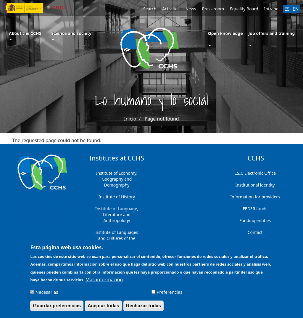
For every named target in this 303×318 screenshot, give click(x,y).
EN (296, 9)
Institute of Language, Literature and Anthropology (116, 214)
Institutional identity (255, 185)
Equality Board (244, 9)
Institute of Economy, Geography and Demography (117, 179)
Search (149, 9)
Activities (170, 9)
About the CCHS (25, 35)
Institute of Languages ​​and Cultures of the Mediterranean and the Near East (116, 241)
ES (287, 9)
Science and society (71, 35)
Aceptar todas (103, 308)
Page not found (162, 118)
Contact (255, 232)
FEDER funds (255, 208)
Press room (213, 9)
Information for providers (255, 197)
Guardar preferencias (57, 308)
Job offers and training (272, 33)
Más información (104, 282)
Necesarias (47, 295)
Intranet (272, 9)
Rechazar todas (143, 308)
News (191, 9)
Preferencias (169, 295)
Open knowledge (225, 33)
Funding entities (255, 220)
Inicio (130, 118)
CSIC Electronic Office (255, 173)
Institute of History (117, 197)
